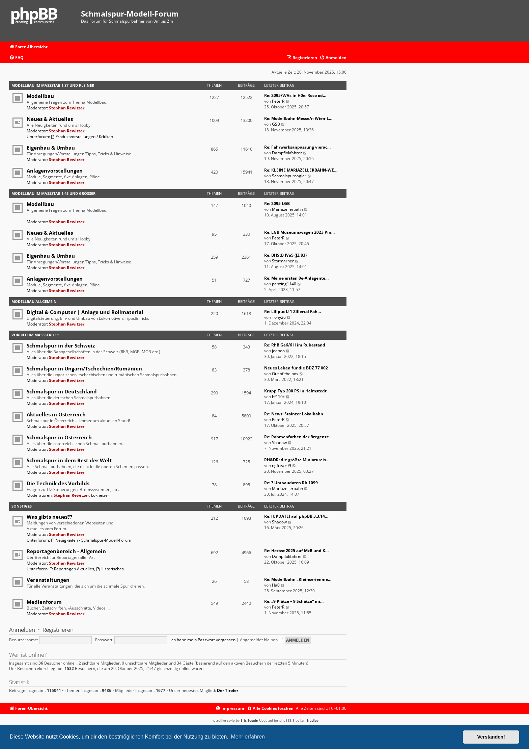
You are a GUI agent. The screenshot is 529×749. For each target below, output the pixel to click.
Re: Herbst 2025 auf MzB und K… (296, 550)
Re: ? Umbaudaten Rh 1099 (291, 483)
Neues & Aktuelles (50, 118)
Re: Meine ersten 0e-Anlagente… (296, 278)
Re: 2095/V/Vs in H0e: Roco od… (295, 95)
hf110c (278, 396)
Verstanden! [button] (491, 737)
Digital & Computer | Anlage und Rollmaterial (85, 312)
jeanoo (278, 351)
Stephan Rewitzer (66, 108)
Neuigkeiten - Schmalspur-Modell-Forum (91, 540)
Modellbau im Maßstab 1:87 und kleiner (52, 85)
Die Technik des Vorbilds (58, 483)
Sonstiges (21, 506)
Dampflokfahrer (287, 153)
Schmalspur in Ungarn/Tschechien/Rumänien (84, 368)
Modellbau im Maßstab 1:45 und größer (53, 193)
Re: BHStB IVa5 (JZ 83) (285, 255)
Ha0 (276, 585)
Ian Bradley (309, 720)
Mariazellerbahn (287, 209)
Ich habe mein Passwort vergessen (202, 640)
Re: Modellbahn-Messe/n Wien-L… (298, 118)
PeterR (278, 101)
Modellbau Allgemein (34, 301)
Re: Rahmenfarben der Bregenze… (298, 437)
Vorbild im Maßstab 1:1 (35, 334)
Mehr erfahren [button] (248, 737)
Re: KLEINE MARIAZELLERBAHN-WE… (300, 170)
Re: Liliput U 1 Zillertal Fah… (292, 311)
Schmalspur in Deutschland (62, 391)
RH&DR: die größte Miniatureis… (296, 460)
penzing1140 (284, 284)
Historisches (110, 569)
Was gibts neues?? (49, 516)
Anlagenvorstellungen (55, 170)
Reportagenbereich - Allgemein (66, 551)
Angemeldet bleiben (261, 640)
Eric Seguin (249, 720)
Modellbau (40, 96)
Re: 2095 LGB (277, 203)
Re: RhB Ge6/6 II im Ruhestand (294, 345)
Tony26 (279, 317)
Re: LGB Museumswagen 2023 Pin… (299, 232)
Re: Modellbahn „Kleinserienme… (297, 579)
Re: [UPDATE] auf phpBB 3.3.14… (296, 516)
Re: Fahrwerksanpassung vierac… (297, 147)
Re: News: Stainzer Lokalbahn (293, 414)
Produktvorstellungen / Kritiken (82, 136)
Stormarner (283, 261)
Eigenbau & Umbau (51, 147)
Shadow (279, 442)
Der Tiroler (227, 690)
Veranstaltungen (48, 579)
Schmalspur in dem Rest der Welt (69, 460)
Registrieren (58, 630)
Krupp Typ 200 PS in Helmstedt (295, 391)
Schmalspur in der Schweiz (61, 345)
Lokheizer (100, 495)
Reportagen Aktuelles (72, 569)
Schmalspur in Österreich (59, 437)
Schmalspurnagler (289, 176)
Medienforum (44, 601)
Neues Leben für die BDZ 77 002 (296, 368)
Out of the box (285, 374)
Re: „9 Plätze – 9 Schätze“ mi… (294, 601)
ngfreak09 (281, 465)
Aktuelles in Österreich (56, 414)
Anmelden (22, 630)
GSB (276, 124)
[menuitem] (16, 57)
